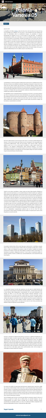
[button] (41, 409)
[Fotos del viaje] (6, 23)
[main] (25, 12)
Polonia (16, 31)
